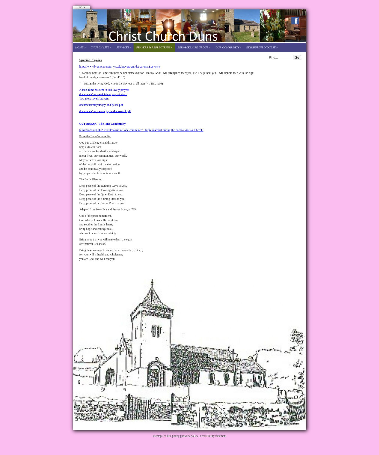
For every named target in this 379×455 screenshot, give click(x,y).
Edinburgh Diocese (262, 47)
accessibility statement (213, 436)
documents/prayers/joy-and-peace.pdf (101, 105)
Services (123, 47)
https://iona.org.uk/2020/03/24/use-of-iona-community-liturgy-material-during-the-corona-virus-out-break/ (141, 130)
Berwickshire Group (194, 47)
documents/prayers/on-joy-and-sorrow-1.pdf (105, 111)
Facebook (295, 20)
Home (80, 47)
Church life (101, 47)
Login (81, 7)
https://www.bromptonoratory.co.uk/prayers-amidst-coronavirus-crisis (119, 66)
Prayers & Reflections (154, 47)
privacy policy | (191, 436)
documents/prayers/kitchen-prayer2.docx (103, 94)
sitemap (157, 436)
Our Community (228, 47)
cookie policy (171, 436)
